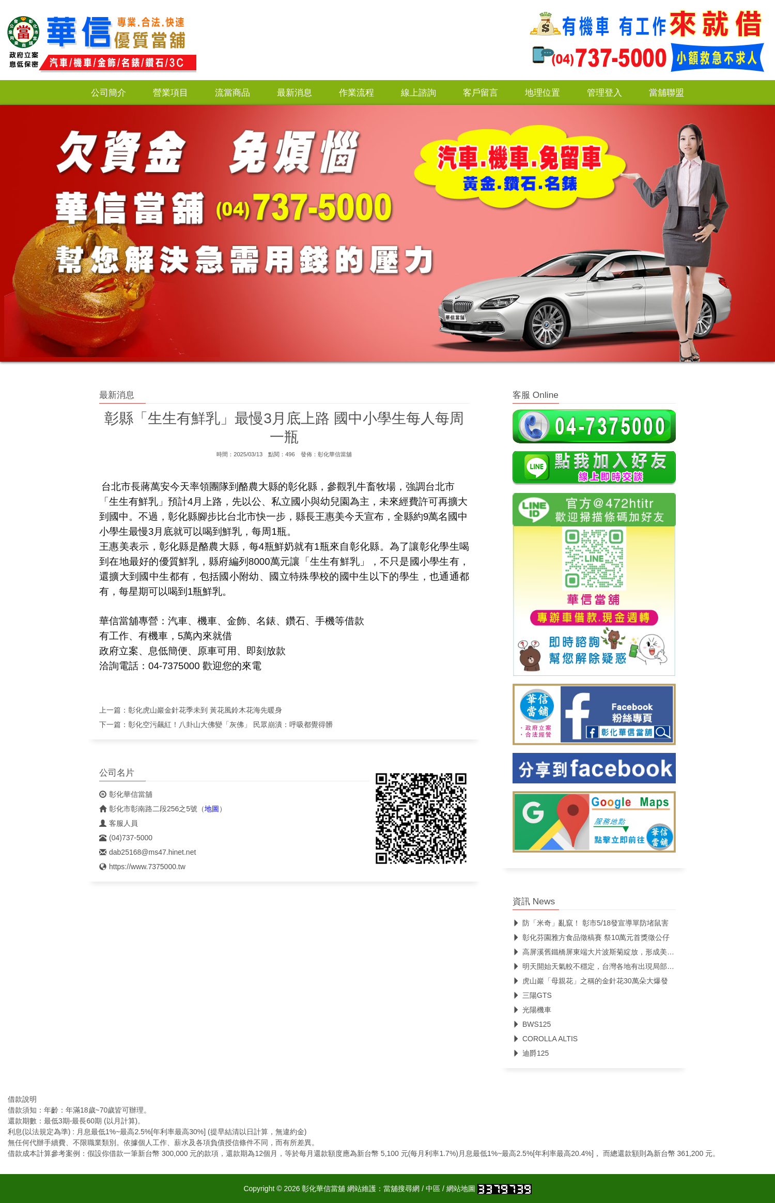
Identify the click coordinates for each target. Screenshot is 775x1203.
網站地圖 (460, 1188)
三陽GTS (532, 995)
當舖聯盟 (666, 92)
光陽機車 (532, 1010)
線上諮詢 (418, 92)
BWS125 (532, 1024)
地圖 (212, 809)
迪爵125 (531, 1053)
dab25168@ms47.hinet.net (147, 852)
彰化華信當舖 (335, 454)
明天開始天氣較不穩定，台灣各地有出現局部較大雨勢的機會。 (619, 966)
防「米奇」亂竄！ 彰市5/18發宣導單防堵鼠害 (591, 923)
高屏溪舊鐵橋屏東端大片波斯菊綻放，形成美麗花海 (601, 952)
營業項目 (170, 92)
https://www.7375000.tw (142, 866)
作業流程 (356, 92)
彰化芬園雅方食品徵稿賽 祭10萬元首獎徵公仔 (591, 937)
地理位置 (542, 92)
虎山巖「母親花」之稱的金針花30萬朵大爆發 (590, 981)
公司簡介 (108, 92)
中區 (433, 1188)
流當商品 (232, 92)
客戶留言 (480, 92)
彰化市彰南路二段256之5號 (148, 809)
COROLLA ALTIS (545, 1039)
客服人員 (118, 823)
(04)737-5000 (125, 838)
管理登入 (604, 92)
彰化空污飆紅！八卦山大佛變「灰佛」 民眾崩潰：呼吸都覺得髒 (230, 724)
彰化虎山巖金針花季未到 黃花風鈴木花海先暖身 (205, 710)
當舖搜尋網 (401, 1188)
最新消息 (294, 92)
